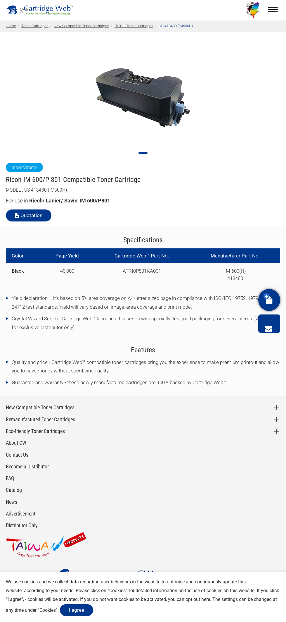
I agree (76, 610)
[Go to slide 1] (143, 153)
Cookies (117, 590)
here (205, 599)
